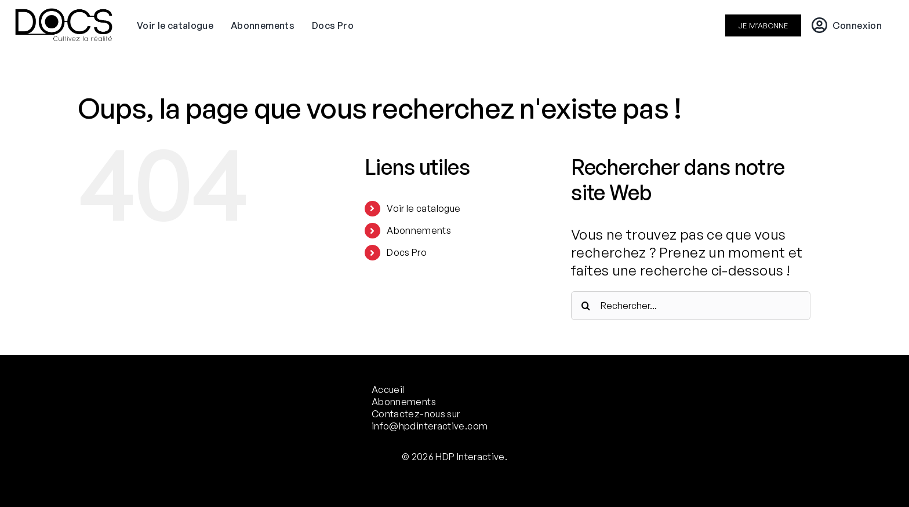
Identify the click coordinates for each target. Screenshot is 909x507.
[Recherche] (585, 305)
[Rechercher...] (690, 305)
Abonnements (419, 230)
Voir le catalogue (423, 208)
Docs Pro (407, 252)
